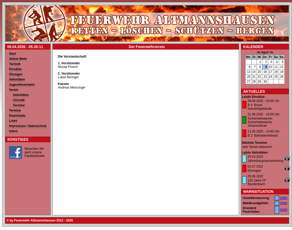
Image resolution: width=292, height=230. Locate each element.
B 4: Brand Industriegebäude (260, 106)
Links (13, 121)
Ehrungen (254, 170)
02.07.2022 (255, 166)
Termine (19, 105)
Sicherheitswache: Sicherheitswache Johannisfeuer (260, 122)
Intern (13, 131)
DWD (283, 198)
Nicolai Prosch (68, 67)
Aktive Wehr (18, 59)
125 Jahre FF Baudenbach (257, 182)
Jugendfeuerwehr (22, 84)
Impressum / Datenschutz (28, 126)
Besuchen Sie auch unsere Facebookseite (35, 152)
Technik (14, 64)
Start (12, 53)
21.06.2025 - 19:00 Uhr (263, 114)
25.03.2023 (255, 156)
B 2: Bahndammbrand (263, 135)
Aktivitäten (17, 79)
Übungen (15, 74)
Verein (13, 90)
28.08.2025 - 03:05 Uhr (263, 101)
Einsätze (15, 69)
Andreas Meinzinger (72, 87)
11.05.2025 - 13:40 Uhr (263, 131)
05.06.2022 (255, 176)
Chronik (19, 100)
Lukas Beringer (68, 77)
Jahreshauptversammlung (265, 161)
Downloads (17, 115)
